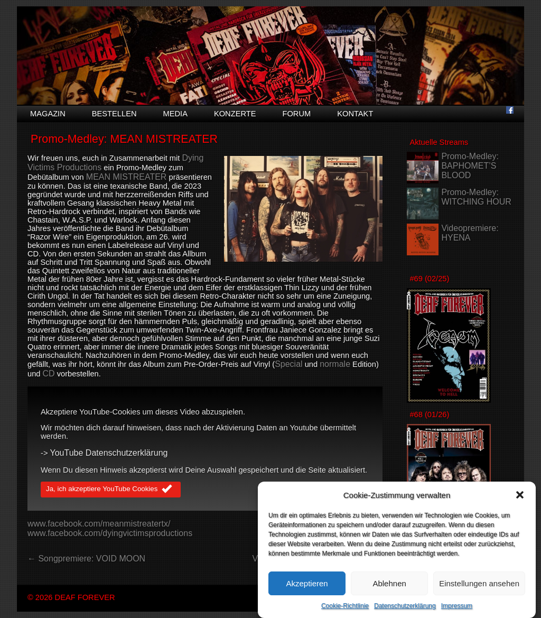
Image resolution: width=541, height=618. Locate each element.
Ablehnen (389, 593)
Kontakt (355, 113)
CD (49, 373)
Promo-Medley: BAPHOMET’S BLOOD (469, 166)
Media (175, 113)
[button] (520, 505)
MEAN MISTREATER (126, 176)
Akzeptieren (307, 593)
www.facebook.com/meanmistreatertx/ (98, 523)
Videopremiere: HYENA (469, 233)
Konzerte (235, 113)
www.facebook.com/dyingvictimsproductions (109, 533)
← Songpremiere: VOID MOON (86, 558)
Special (288, 363)
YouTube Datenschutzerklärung (109, 452)
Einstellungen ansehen (479, 593)
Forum (296, 113)
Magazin (48, 113)
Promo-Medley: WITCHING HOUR (476, 197)
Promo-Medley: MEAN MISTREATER (124, 139)
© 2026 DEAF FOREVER (71, 597)
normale (335, 363)
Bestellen (114, 113)
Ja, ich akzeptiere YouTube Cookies (110, 489)
